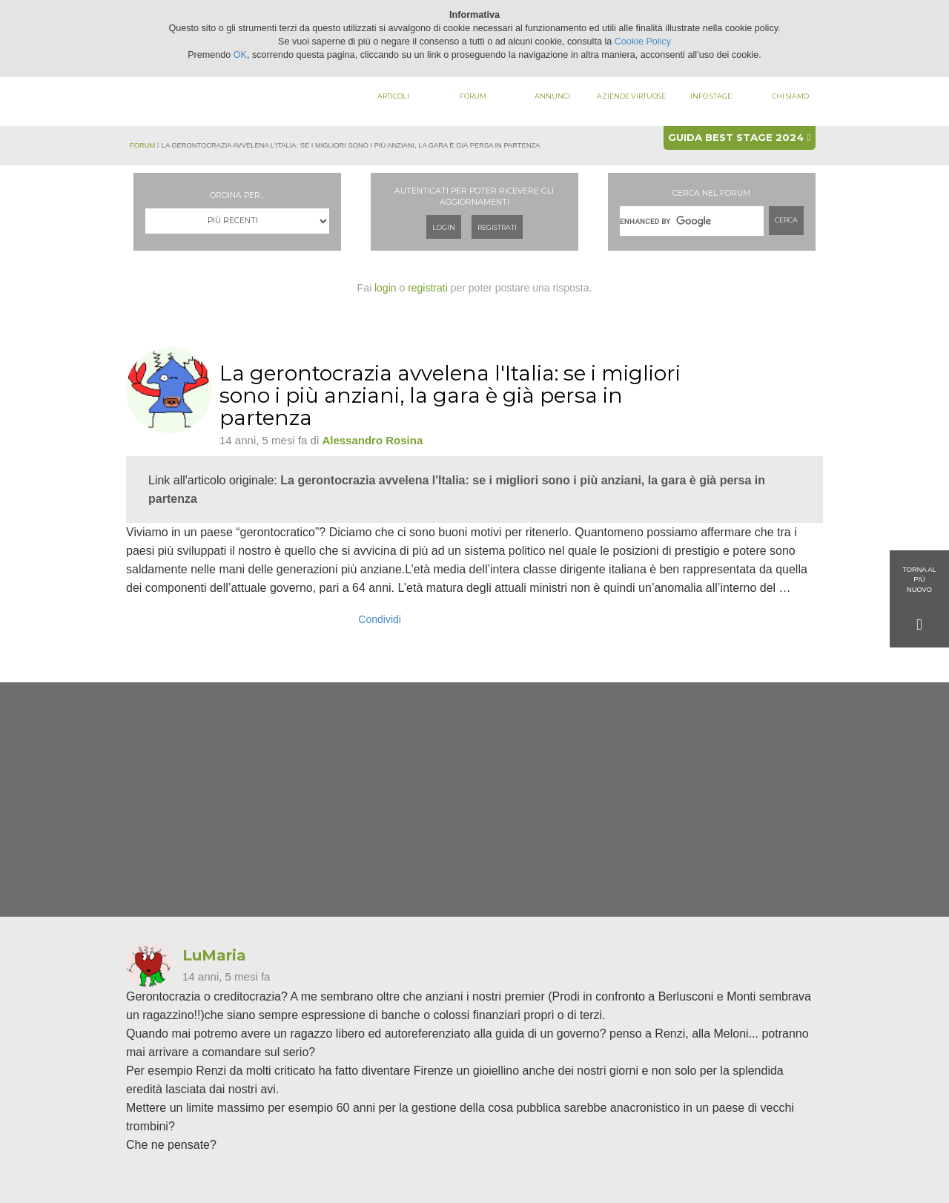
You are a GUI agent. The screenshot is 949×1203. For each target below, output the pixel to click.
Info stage (711, 96)
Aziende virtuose (631, 96)
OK (240, 55)
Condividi (379, 619)
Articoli (393, 96)
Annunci (552, 96)
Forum (473, 96)
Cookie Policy (643, 41)
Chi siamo (790, 96)
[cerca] (692, 221)
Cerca (786, 220)
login (385, 288)
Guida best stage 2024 (739, 137)
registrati (428, 288)
